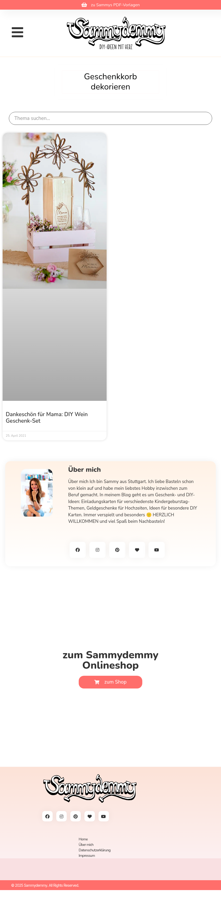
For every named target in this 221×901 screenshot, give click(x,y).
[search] (110, 118)
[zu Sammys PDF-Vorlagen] (84, 5)
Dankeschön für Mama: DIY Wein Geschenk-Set (47, 417)
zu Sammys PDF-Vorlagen (115, 5)
